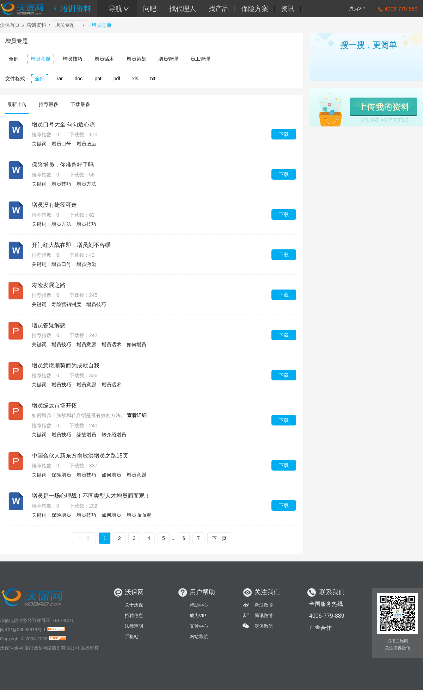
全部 (14, 59)
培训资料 (75, 8)
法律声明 (134, 626)
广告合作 (320, 628)
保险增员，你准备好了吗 (63, 165)
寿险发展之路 (49, 285)
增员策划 (136, 59)
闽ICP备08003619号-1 (23, 629)
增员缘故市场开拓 (54, 406)
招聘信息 (134, 615)
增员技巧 (72, 59)
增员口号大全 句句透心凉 (63, 125)
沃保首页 (10, 25)
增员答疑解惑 (49, 325)
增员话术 (104, 59)
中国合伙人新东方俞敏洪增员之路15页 (80, 456)
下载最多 (80, 104)
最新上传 (17, 104)
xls (135, 78)
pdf (117, 78)
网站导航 (199, 636)
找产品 (219, 8)
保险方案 (254, 8)
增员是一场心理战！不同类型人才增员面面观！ (91, 496)
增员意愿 (40, 59)
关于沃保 (134, 605)
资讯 (287, 8)
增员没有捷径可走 (54, 205)
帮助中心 (199, 605)
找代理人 (182, 8)
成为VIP (357, 8)
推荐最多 (49, 104)
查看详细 (137, 415)
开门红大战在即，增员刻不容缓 (71, 245)
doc (79, 78)
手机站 (132, 636)
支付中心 (199, 626)
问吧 (150, 8)
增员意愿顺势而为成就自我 (65, 365)
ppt (97, 78)
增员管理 (168, 59)
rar (60, 78)
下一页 (219, 538)
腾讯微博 (264, 615)
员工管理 (200, 59)
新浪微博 (264, 605)
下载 (284, 134)
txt (152, 78)
